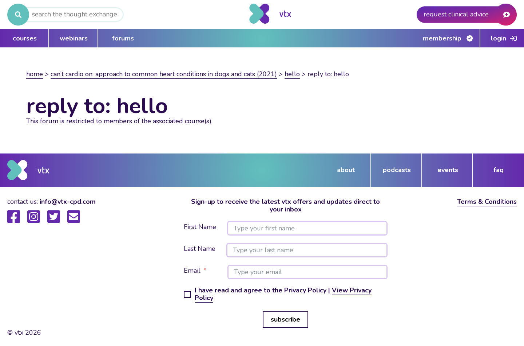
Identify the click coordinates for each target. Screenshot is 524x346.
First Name (200, 227)
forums (123, 38)
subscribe (285, 319)
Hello (292, 74)
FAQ (498, 170)
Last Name (199, 249)
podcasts (397, 170)
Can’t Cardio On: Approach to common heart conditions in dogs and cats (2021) (164, 74)
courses (25, 38)
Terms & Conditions (487, 201)
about (346, 170)
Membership (442, 38)
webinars (74, 38)
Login (498, 38)
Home (34, 74)
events (447, 170)
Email (192, 271)
